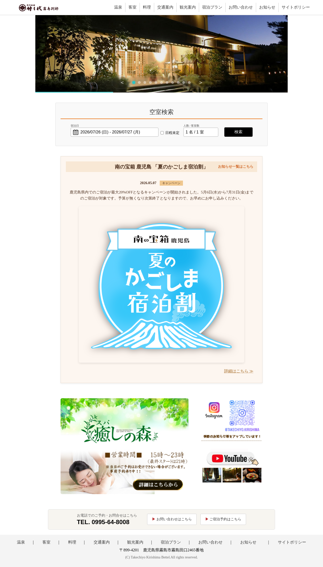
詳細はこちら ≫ (238, 371)
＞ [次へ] (201, 82)
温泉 (118, 7)
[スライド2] (139, 82)
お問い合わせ (241, 7)
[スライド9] (178, 82)
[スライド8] (172, 82)
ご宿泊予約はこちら (225, 519)
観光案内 (188, 7)
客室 (132, 7)
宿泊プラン (212, 7)
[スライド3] (145, 82)
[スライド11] (189, 82)
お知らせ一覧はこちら (235, 166)
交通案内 (165, 7)
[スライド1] (134, 82)
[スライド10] (183, 82)
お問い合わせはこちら (174, 519)
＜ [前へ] (122, 82)
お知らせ (267, 7)
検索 (238, 132)
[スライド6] (161, 82)
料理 (147, 7)
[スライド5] (156, 82)
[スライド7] (167, 82)
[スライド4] (150, 82)
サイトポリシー (296, 7)
